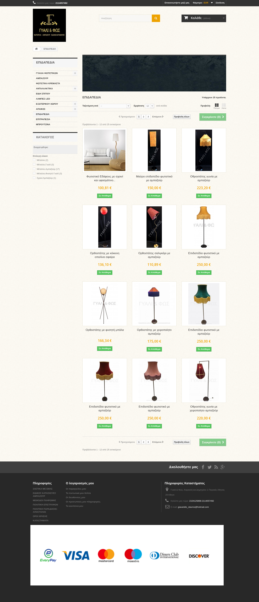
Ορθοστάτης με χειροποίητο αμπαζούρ (154, 332)
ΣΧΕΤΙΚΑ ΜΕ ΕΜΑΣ (43, 489)
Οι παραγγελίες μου (76, 489)
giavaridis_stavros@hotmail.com (193, 507)
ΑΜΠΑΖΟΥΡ (42, 78)
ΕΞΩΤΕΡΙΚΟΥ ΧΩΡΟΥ (47, 104)
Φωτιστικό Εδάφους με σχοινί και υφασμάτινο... (104, 178)
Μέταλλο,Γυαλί (45, 164)
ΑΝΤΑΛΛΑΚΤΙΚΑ (44, 88)
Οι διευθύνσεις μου (75, 497)
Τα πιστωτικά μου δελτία (78, 493)
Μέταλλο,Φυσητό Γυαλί (49, 173)
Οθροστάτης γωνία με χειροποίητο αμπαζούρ (204, 408)
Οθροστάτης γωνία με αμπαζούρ (203, 178)
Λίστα (224, 106)
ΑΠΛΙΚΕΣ (40, 109)
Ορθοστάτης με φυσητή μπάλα (105, 330)
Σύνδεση (220, 2)
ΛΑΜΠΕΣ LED (43, 99)
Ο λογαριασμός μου (80, 483)
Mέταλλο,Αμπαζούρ (48, 169)
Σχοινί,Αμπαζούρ (46, 178)
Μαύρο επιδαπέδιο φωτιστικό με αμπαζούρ (154, 178)
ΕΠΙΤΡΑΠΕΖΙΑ (43, 119)
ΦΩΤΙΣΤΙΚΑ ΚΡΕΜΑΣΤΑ (48, 83)
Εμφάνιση (139, 105)
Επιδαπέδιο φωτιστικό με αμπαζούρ (204, 255)
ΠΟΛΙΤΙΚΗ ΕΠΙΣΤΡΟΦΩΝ (45, 504)
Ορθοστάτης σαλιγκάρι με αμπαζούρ (154, 255)
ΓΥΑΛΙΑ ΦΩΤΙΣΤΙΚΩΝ (47, 73)
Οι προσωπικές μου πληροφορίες (83, 501)
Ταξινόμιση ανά (90, 105)
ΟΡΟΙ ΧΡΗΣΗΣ (40, 516)
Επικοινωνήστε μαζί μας (177, 2)
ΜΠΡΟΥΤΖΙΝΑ (43, 124)
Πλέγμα (217, 106)
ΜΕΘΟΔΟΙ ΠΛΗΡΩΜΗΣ (44, 500)
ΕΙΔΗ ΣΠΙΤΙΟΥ (43, 93)
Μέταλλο (42, 160)
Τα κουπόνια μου (74, 506)
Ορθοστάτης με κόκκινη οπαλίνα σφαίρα (104, 255)
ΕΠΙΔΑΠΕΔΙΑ (42, 114)
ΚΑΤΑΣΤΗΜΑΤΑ (41, 520)
